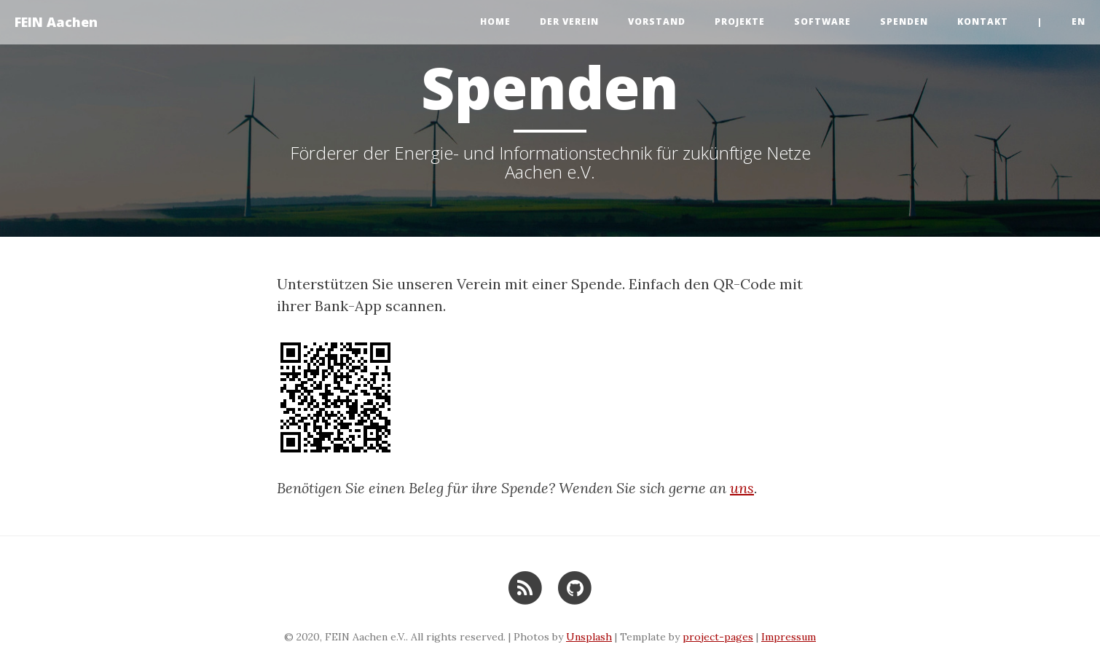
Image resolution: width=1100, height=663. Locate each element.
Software (822, 21)
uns (742, 488)
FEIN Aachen (56, 22)
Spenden (904, 21)
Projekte (740, 21)
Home (495, 21)
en (1078, 21)
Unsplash (589, 636)
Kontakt (982, 21)
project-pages (718, 636)
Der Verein (569, 21)
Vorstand (656, 21)
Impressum (788, 636)
